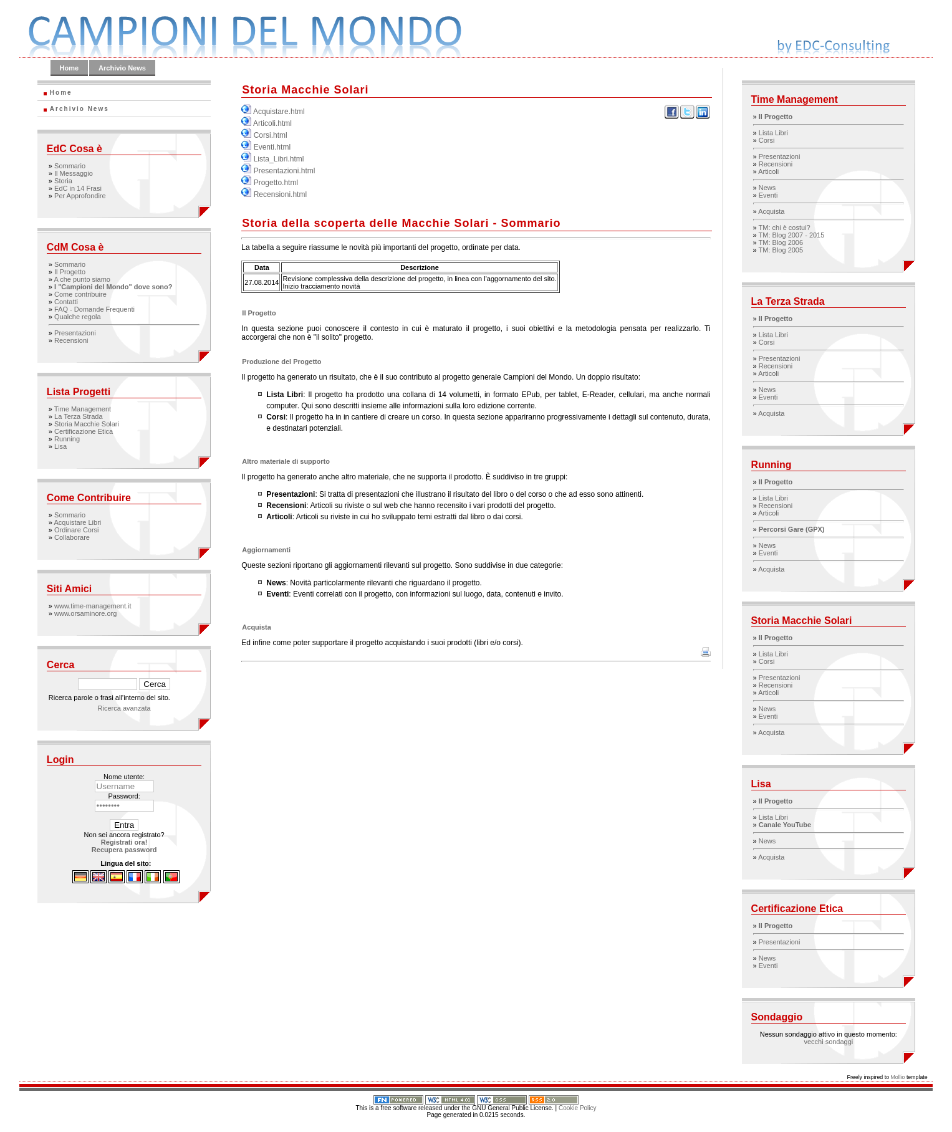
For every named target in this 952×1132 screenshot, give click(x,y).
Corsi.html (270, 135)
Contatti (66, 301)
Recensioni (71, 340)
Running (67, 439)
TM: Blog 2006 (781, 242)
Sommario (69, 166)
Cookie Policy (578, 1108)
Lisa (60, 446)
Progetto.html (276, 182)
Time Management (82, 409)
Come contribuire (80, 294)
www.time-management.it (93, 606)
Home (69, 68)
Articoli (768, 171)
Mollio (897, 1077)
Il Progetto (69, 272)
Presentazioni (75, 333)
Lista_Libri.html (279, 159)
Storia (63, 181)
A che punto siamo (82, 279)
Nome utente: (124, 776)
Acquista (771, 211)
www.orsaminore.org (85, 613)
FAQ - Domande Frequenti (94, 309)
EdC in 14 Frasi (78, 188)
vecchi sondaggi (828, 1041)
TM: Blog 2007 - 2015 (792, 235)
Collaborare (72, 537)
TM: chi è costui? (784, 227)
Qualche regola (77, 316)
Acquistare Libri (77, 522)
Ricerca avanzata (124, 708)
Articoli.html (272, 123)
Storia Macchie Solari (86, 424)
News (767, 187)
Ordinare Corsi (76, 530)
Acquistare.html (279, 111)
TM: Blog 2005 (781, 250)
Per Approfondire (80, 195)
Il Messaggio (73, 173)
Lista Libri (773, 133)
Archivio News (122, 68)
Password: (124, 796)
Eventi (768, 195)
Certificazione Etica (83, 431)
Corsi (767, 140)
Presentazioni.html (284, 170)
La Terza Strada (78, 416)
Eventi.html (272, 147)
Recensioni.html (280, 194)
